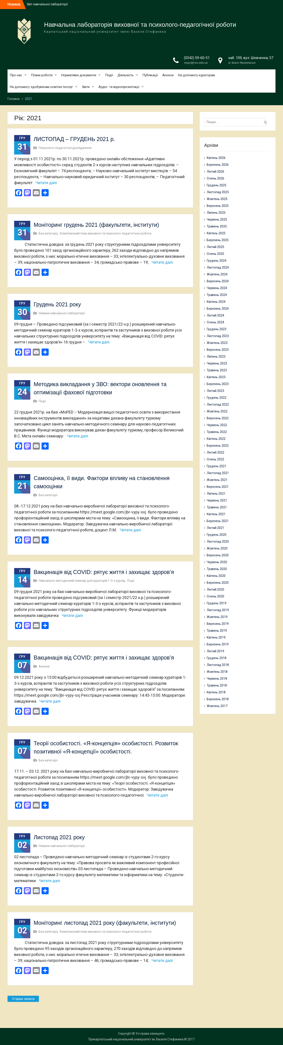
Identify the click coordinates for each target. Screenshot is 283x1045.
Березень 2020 (218, 582)
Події (109, 75)
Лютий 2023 (215, 391)
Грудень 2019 (216, 603)
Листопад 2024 (218, 267)
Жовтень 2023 (217, 343)
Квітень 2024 (216, 301)
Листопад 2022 (218, 404)
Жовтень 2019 (217, 617)
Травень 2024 (217, 295)
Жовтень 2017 (217, 706)
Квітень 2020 (216, 576)
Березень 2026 (218, 164)
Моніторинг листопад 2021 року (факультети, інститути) (105, 923)
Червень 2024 (217, 288)
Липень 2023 (216, 356)
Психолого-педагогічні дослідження (65, 148)
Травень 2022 (217, 432)
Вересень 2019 (218, 623)
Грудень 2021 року (57, 304)
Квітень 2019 (216, 637)
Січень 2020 (215, 596)
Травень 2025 (217, 226)
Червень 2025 (217, 219)
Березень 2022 (218, 445)
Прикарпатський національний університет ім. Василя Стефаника (136, 1039)
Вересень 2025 (218, 206)
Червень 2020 (217, 562)
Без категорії (48, 233)
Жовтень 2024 (217, 274)
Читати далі (46, 182)
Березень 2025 (218, 240)
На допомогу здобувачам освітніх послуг (41, 87)
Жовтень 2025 (217, 199)
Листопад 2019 (218, 610)
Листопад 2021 (218, 473)
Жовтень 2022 (217, 411)
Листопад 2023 (218, 336)
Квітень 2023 (216, 377)
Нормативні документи (78, 75)
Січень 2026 (215, 178)
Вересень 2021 (218, 486)
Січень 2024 (215, 322)
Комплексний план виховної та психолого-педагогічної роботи (105, 233)
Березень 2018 (218, 699)
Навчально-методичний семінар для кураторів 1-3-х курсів (82, 580)
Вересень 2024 (218, 281)
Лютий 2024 (215, 315)
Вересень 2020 (218, 555)
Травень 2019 (217, 630)
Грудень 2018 (216, 658)
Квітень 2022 (216, 439)
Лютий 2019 (215, 651)
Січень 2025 (215, 254)
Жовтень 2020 (217, 548)
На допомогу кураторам (196, 75)
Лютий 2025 (215, 247)
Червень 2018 (217, 678)
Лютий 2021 (215, 528)
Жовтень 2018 (217, 671)
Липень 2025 (216, 212)
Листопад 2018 (218, 665)
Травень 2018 (217, 685)
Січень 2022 (215, 459)
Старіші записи (23, 999)
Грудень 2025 (216, 185)
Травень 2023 (217, 370)
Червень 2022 (217, 425)
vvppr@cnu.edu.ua (196, 62)
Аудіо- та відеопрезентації (118, 87)
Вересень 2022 (218, 418)
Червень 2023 (217, 363)
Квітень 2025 (216, 233)
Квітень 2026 (216, 158)
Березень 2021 (218, 521)
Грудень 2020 (216, 534)
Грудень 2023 (216, 329)
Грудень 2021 (216, 466)
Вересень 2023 (218, 349)
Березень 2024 (218, 308)
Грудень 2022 (216, 397)
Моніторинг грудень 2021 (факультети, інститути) (96, 225)
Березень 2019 (218, 644)
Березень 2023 (218, 384)
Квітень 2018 (216, 692)
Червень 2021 (217, 500)
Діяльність (125, 75)
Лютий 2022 (215, 452)
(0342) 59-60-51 (197, 58)
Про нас (16, 75)
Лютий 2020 (215, 589)
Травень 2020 (217, 569)
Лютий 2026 (215, 171)
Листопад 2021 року (59, 837)
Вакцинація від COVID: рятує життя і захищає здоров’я (104, 572)
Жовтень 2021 (217, 480)
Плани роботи (41, 75)
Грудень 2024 (216, 260)
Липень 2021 (216, 493)
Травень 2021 (217, 507)
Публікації (150, 75)
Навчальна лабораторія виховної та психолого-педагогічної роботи (140, 24)
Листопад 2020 (218, 541)
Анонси (168, 75)
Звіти (86, 87)
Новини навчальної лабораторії (62, 313)
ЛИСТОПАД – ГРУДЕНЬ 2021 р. (74, 139)
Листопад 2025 (218, 192)
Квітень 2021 (216, 514)
